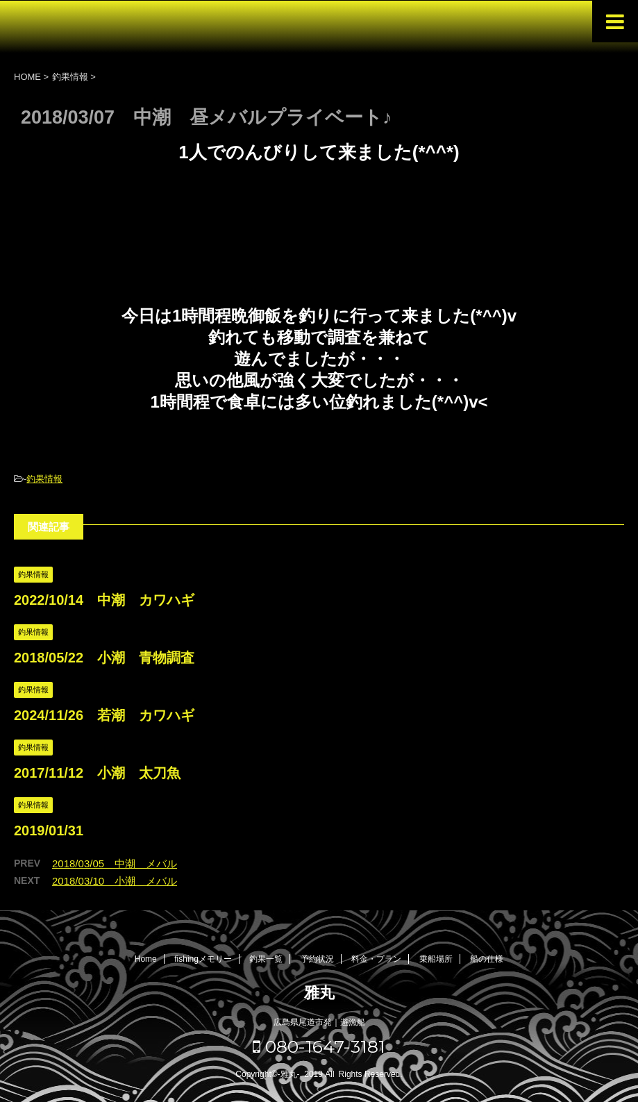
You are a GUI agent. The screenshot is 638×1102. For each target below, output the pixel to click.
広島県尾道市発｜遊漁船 (319, 1022)
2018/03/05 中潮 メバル (114, 863)
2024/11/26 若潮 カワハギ (104, 715)
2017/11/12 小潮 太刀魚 (97, 772)
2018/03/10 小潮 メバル (114, 881)
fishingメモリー (203, 959)
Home (146, 959)
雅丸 (319, 992)
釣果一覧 (266, 959)
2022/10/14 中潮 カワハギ (104, 600)
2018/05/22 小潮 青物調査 (104, 657)
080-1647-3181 (319, 1046)
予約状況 (317, 959)
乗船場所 (436, 959)
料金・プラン (376, 959)
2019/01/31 (48, 830)
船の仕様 (486, 959)
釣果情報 (44, 479)
